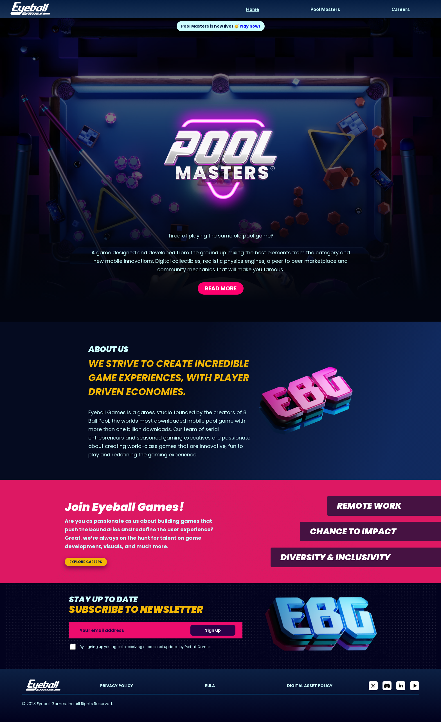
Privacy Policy (116, 686)
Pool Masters (325, 9)
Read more (221, 288)
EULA (210, 686)
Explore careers (85, 561)
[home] (113, 9)
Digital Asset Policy (309, 686)
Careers (401, 9)
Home (252, 9)
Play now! (250, 26)
